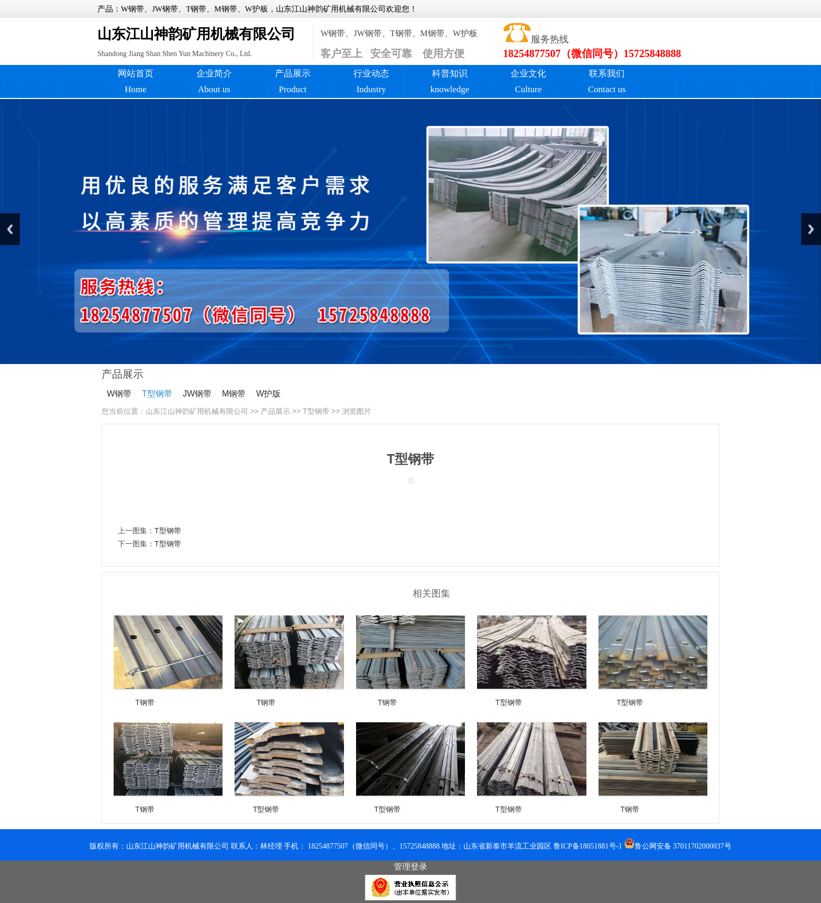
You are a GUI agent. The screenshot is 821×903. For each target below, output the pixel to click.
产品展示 (275, 411)
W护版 (268, 393)
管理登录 (410, 866)
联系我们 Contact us (607, 81)
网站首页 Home (135, 81)
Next (811, 229)
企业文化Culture (528, 81)
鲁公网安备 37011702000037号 (677, 846)
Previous (10, 229)
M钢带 (234, 393)
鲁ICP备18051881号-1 (587, 846)
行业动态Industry (371, 81)
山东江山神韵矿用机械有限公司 (197, 411)
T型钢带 (157, 393)
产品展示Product (292, 81)
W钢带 (119, 393)
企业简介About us (214, 81)
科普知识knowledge (450, 81)
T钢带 (144, 702)
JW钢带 (197, 393)
